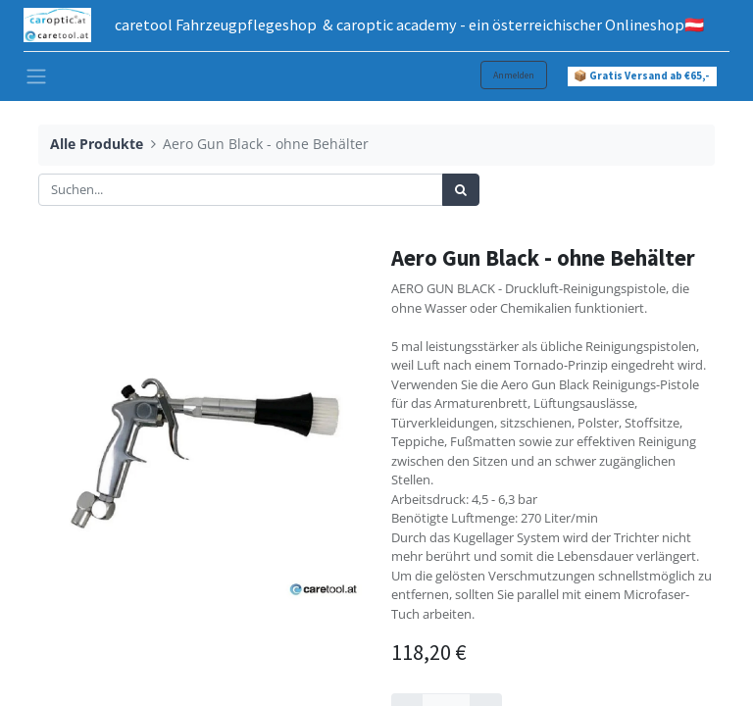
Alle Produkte (96, 143)
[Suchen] (460, 190)
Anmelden (513, 75)
